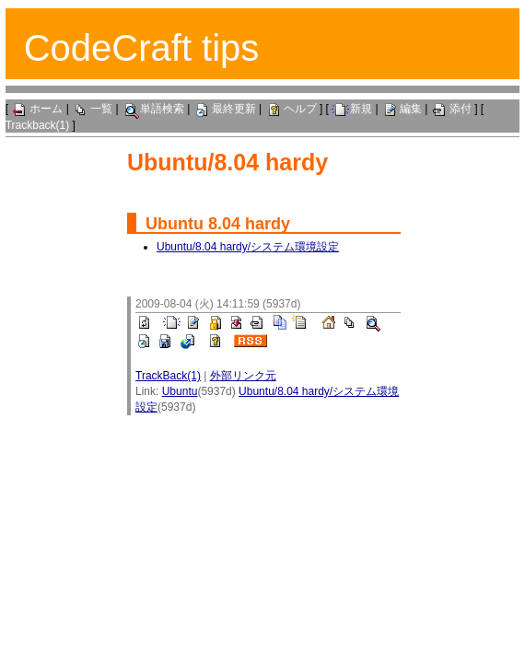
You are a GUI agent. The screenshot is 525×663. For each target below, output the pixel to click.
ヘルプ (291, 108)
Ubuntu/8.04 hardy (227, 162)
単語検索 (153, 108)
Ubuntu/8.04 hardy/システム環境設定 (248, 246)
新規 (352, 108)
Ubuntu (175, 224)
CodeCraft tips (142, 48)
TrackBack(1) (168, 375)
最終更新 (224, 108)
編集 (401, 108)
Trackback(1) (38, 125)
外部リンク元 (243, 375)
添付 (451, 108)
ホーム (37, 108)
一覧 (92, 108)
